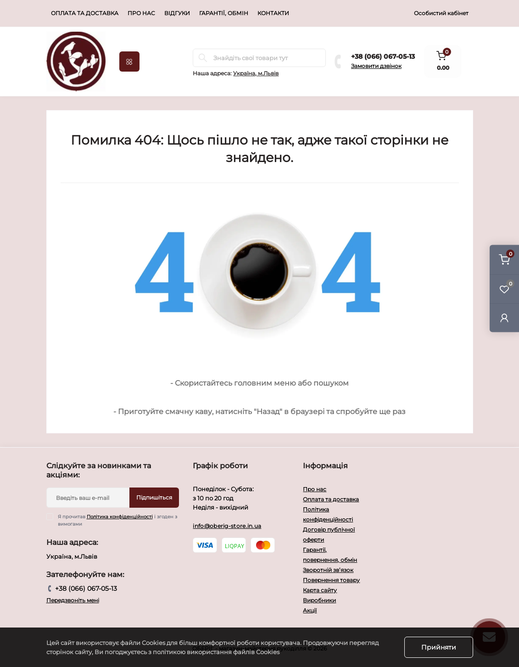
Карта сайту (320, 590)
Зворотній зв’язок (328, 569)
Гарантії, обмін (223, 13)
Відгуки (177, 13)
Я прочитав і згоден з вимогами (117, 520)
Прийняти (438, 647)
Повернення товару (331, 580)
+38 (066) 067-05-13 (383, 56)
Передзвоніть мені (72, 600)
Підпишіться (154, 497)
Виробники (319, 600)
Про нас (141, 13)
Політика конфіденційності (120, 517)
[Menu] (129, 61)
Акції (310, 610)
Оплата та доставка (84, 13)
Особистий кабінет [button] (441, 13)
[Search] (203, 58)
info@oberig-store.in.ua (227, 525)
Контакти (273, 13)
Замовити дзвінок (376, 65)
